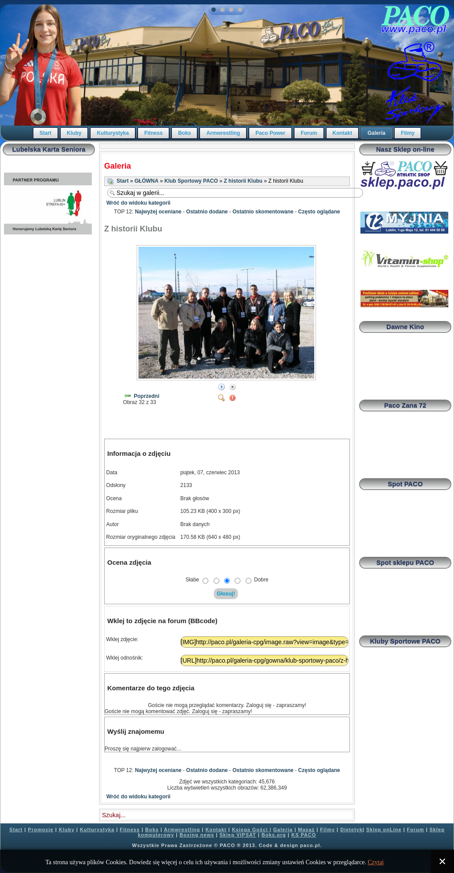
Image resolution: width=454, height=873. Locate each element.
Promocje (41, 829)
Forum (309, 133)
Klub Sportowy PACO (191, 181)
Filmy (407, 133)
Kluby (74, 133)
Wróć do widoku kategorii (138, 203)
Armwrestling (223, 133)
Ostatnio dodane (207, 212)
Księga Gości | (252, 829)
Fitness (153, 133)
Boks (184, 133)
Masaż (306, 829)
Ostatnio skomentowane (263, 212)
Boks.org (274, 834)
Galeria (376, 133)
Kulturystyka (113, 133)
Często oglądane (319, 212)
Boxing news (196, 834)
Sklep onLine (383, 829)
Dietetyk (351, 829)
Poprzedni (147, 396)
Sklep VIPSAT (238, 834)
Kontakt (342, 133)
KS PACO (303, 834)
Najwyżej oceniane (158, 212)
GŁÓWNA (146, 181)
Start (45, 133)
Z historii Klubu (243, 181)
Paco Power (270, 133)
